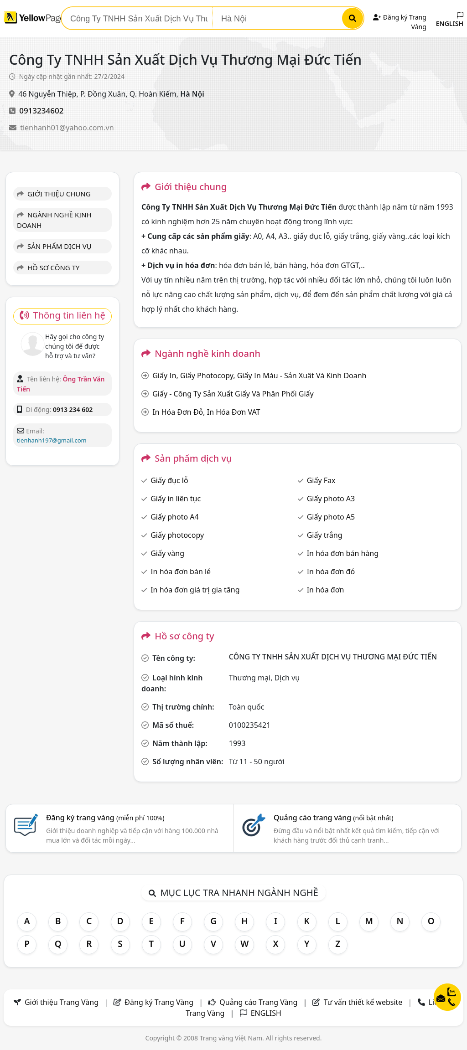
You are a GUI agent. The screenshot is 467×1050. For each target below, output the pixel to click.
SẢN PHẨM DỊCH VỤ (54, 246)
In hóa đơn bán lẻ (180, 571)
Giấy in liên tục (175, 499)
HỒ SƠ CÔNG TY (48, 267)
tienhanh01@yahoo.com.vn (67, 128)
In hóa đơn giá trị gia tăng (194, 590)
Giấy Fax (321, 480)
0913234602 (41, 110)
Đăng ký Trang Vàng (159, 1002)
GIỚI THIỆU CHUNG (54, 193)
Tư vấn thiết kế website (364, 1002)
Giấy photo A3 (331, 499)
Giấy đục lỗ (169, 480)
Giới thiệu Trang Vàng (62, 1002)
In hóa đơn (325, 590)
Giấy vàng (167, 553)
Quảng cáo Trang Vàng (258, 1002)
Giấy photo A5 (331, 517)
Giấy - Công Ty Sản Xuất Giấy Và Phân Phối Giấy (232, 394)
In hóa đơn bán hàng (343, 553)
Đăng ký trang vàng (105, 818)
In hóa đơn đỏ (331, 571)
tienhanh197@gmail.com (52, 440)
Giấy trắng (324, 535)
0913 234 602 (73, 409)
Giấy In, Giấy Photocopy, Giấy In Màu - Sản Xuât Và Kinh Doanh (259, 376)
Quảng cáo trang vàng (333, 818)
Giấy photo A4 (174, 517)
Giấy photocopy (177, 535)
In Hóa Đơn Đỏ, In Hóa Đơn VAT (206, 412)
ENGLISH (449, 20)
